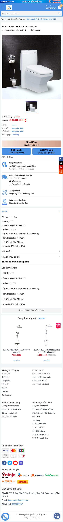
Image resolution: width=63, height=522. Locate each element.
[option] (31, 67)
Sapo (37, 518)
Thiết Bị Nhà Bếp (39, 424)
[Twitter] (9, 463)
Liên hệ (5, 391)
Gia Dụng (36, 420)
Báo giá (5, 384)
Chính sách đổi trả (40, 381)
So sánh (16, 360)
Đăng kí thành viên (9, 416)
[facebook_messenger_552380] (57, 516)
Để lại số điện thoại (46, 151)
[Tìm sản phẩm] (29, 13)
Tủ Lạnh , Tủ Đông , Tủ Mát (43, 409)
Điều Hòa (36, 416)
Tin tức (4, 388)
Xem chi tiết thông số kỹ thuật (31, 310)
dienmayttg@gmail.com (18, 500)
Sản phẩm (6, 381)
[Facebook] (4, 463)
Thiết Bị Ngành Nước (41, 434)
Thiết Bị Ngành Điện (40, 438)
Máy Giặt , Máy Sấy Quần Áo (44, 413)
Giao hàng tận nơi (31, 143)
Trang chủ (6, 374)
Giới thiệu (5, 377)
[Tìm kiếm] (59, 13)
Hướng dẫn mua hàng (10, 406)
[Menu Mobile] (2, 6)
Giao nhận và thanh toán (11, 409)
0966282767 (17, 504)
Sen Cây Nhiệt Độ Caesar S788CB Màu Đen (16, 351)
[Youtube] (15, 463)
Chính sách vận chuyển (42, 377)
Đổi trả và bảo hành (9, 413)
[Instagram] (21, 463)
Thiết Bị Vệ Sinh (39, 427)
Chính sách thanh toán (41, 374)
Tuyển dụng (6, 395)
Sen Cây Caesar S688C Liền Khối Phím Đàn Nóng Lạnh (47, 351)
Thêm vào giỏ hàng (16, 151)
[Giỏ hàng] (59, 7)
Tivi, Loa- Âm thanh (40, 406)
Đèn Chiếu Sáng (39, 431)
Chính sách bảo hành (41, 384)
